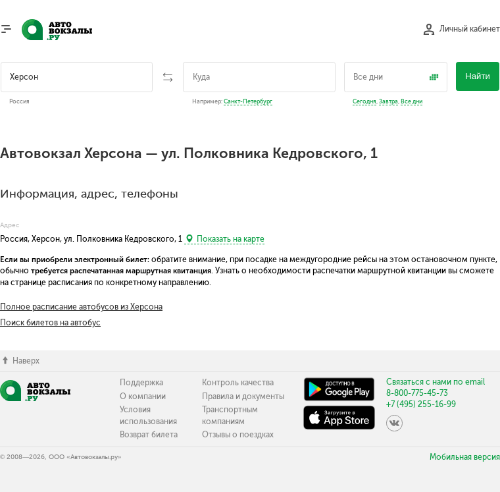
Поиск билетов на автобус (50, 322)
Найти (477, 76)
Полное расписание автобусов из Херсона (81, 307)
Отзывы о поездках (238, 434)
